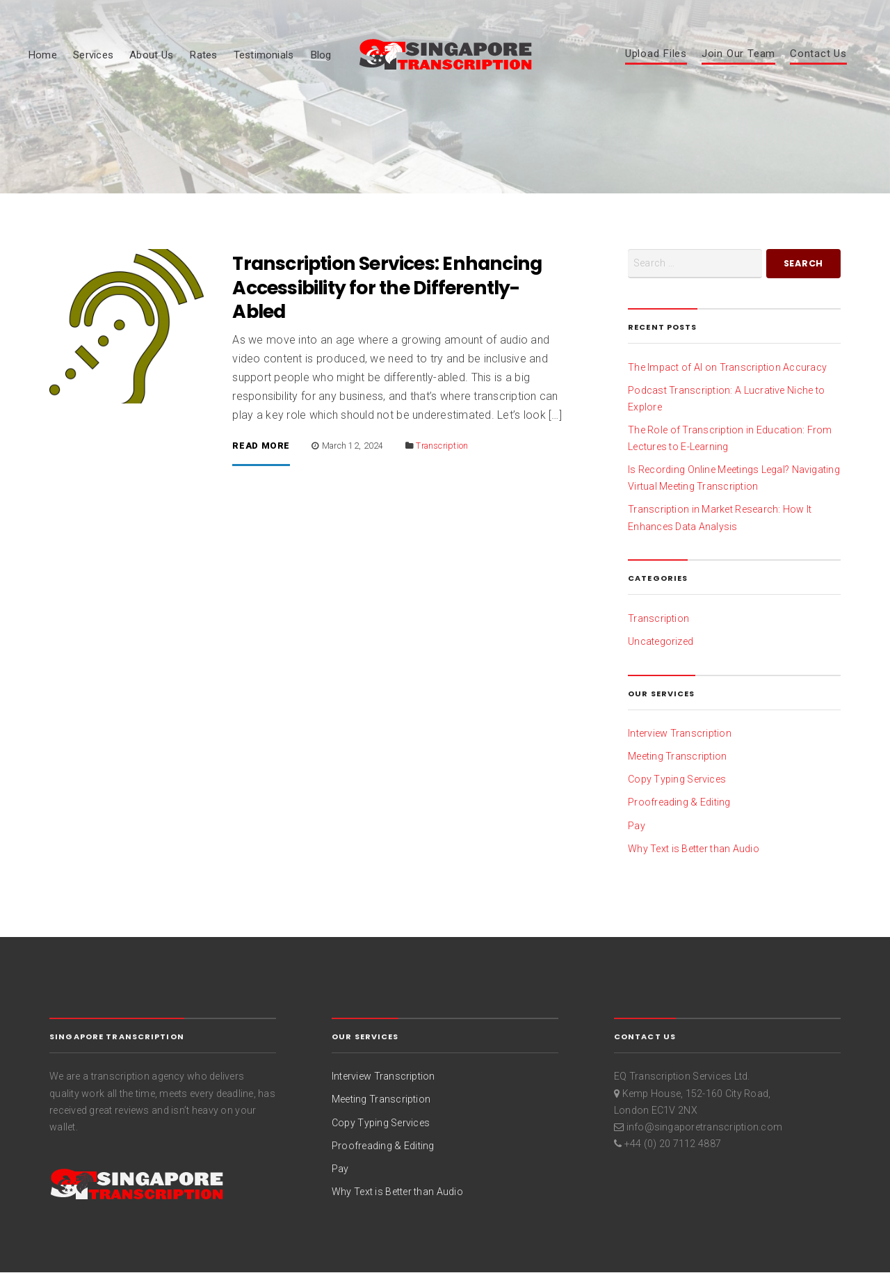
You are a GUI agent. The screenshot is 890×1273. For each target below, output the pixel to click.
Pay (636, 825)
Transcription (442, 445)
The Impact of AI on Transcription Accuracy (727, 367)
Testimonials (264, 55)
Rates (203, 55)
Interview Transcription (679, 733)
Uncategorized (660, 641)
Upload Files (656, 54)
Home (42, 55)
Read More (261, 446)
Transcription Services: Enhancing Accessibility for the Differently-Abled (387, 287)
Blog (321, 55)
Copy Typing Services (677, 779)
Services (93, 55)
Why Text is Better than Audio (693, 848)
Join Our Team (738, 54)
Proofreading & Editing (679, 802)
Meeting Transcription (677, 756)
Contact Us (818, 54)
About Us (151, 55)
